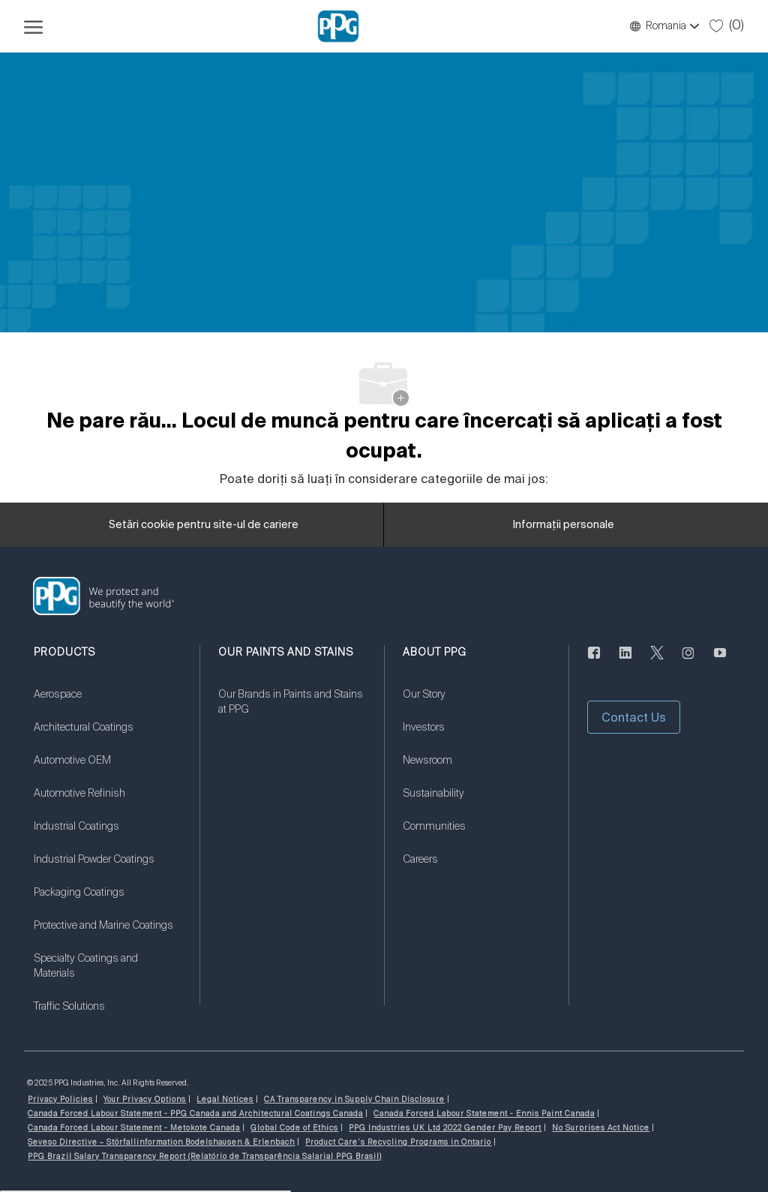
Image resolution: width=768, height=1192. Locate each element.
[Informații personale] (563, 525)
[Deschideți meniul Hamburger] (33, 26)
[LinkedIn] (625, 661)
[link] (107, 703)
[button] (663, 26)
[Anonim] (594, 661)
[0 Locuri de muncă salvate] (727, 25)
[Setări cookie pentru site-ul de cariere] (204, 525)
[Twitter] (657, 661)
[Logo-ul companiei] (338, 26)
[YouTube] (720, 661)
